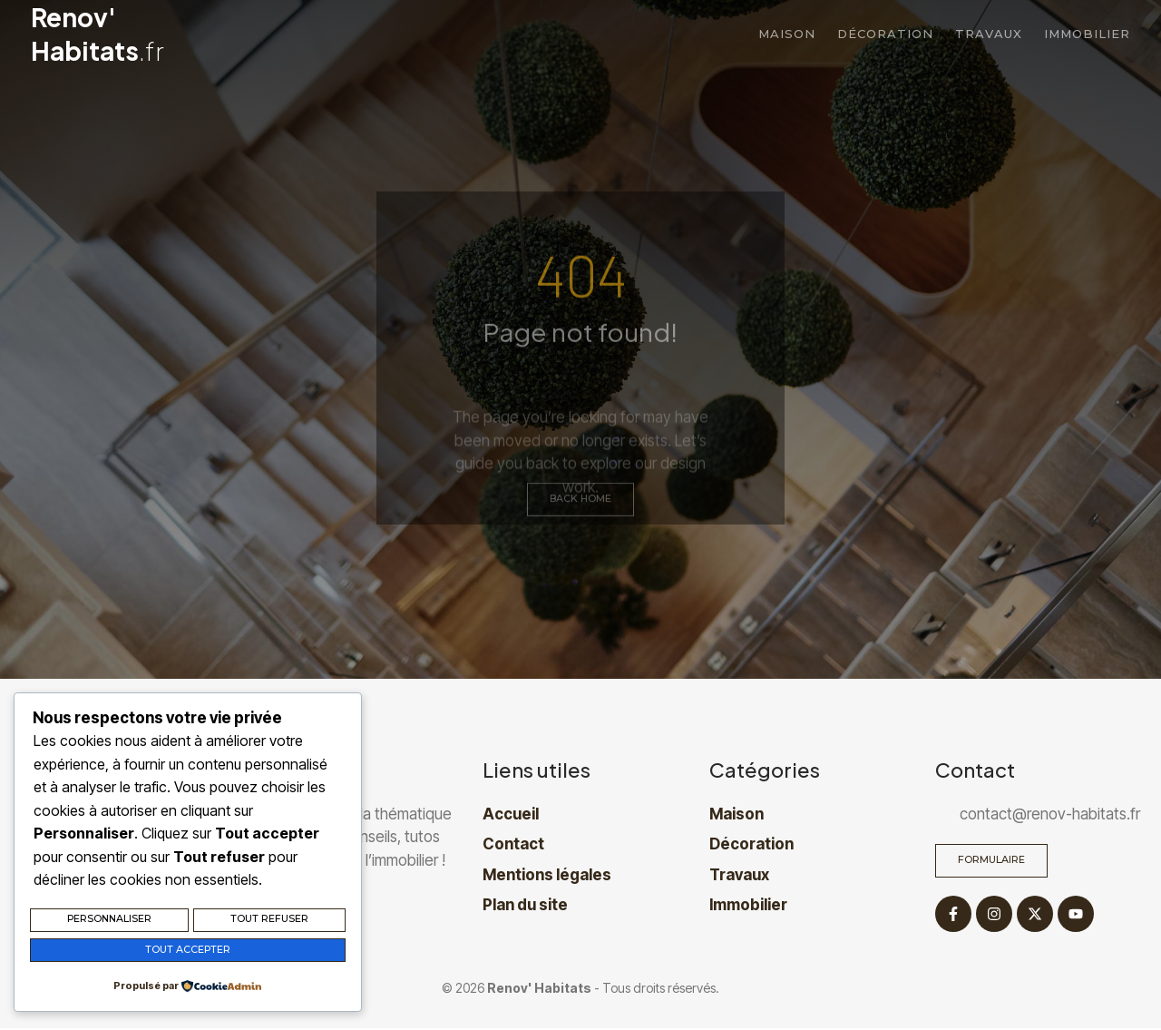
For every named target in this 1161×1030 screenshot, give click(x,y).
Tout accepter (188, 950)
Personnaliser (109, 922)
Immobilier (1087, 33)
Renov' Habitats (97, 33)
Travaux (988, 33)
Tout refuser (269, 922)
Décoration (885, 33)
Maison (786, 33)
